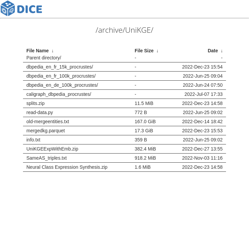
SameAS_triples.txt (46, 158)
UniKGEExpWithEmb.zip (52, 149)
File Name (37, 50)
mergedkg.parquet (45, 130)
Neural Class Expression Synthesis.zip (67, 167)
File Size (144, 50)
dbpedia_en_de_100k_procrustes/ (62, 85)
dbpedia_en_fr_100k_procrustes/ (61, 76)
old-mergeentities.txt (47, 121)
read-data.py (39, 112)
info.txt (33, 139)
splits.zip (35, 103)
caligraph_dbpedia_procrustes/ (58, 94)
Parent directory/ (43, 57)
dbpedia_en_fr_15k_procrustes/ (59, 67)
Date (213, 50)
